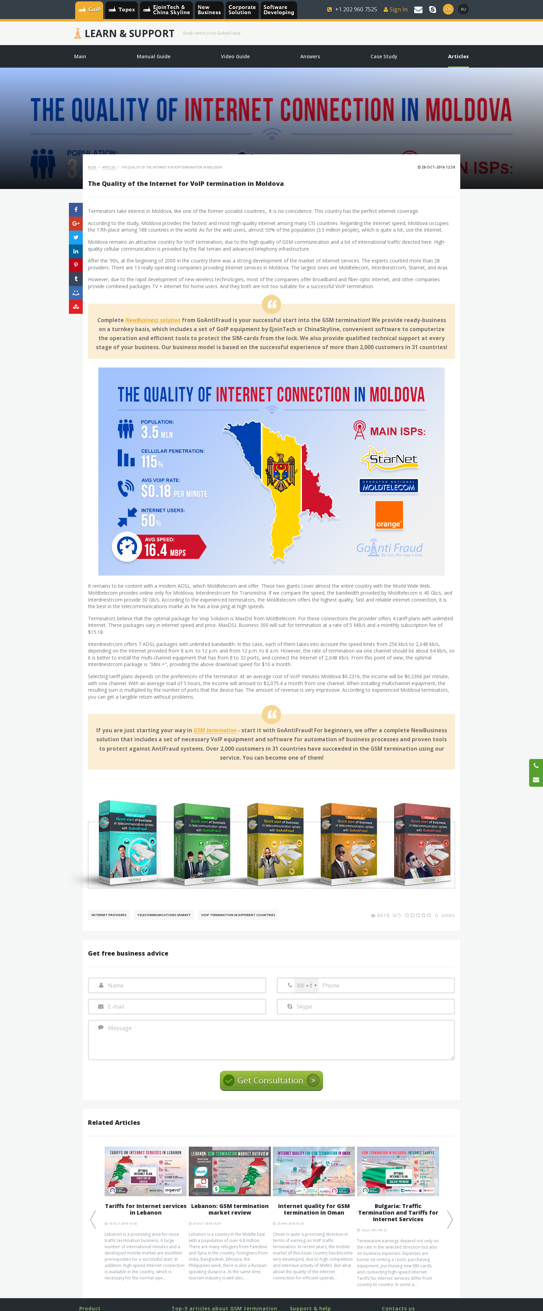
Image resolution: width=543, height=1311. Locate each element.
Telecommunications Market (164, 915)
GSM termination (215, 730)
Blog (92, 167)
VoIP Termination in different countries (238, 915)
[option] (146, 1214)
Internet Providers (109, 915)
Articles (109, 167)
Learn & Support (129, 33)
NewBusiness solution (152, 320)
